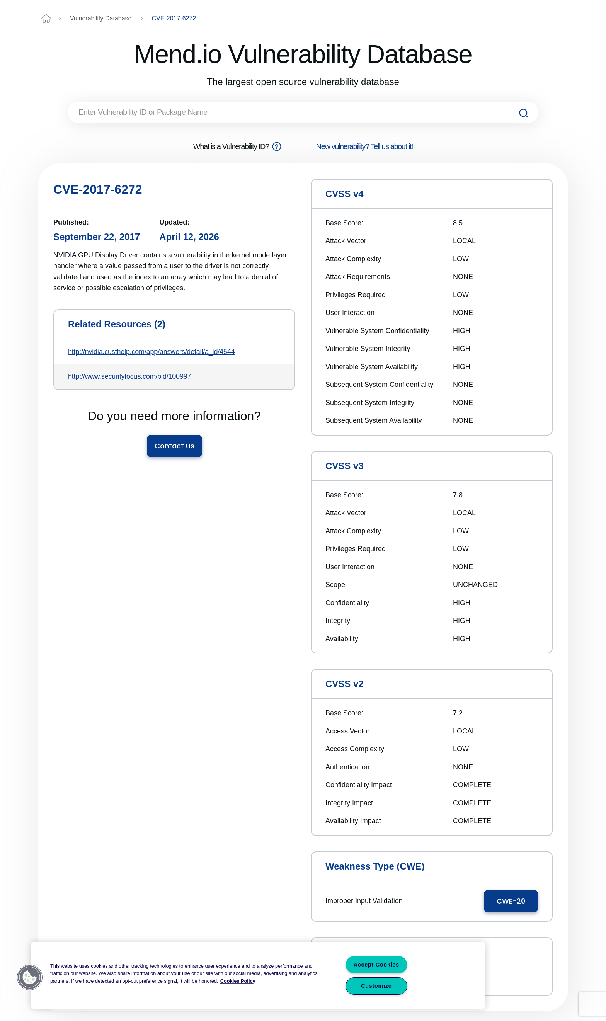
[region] (258, 975)
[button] (29, 977)
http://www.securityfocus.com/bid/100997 (129, 376)
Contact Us (174, 446)
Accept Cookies (376, 964)
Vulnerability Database (101, 18)
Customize (376, 986)
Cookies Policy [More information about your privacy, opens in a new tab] (237, 981)
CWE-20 (511, 901)
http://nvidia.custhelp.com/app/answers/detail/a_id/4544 (151, 352)
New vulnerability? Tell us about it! (364, 146)
